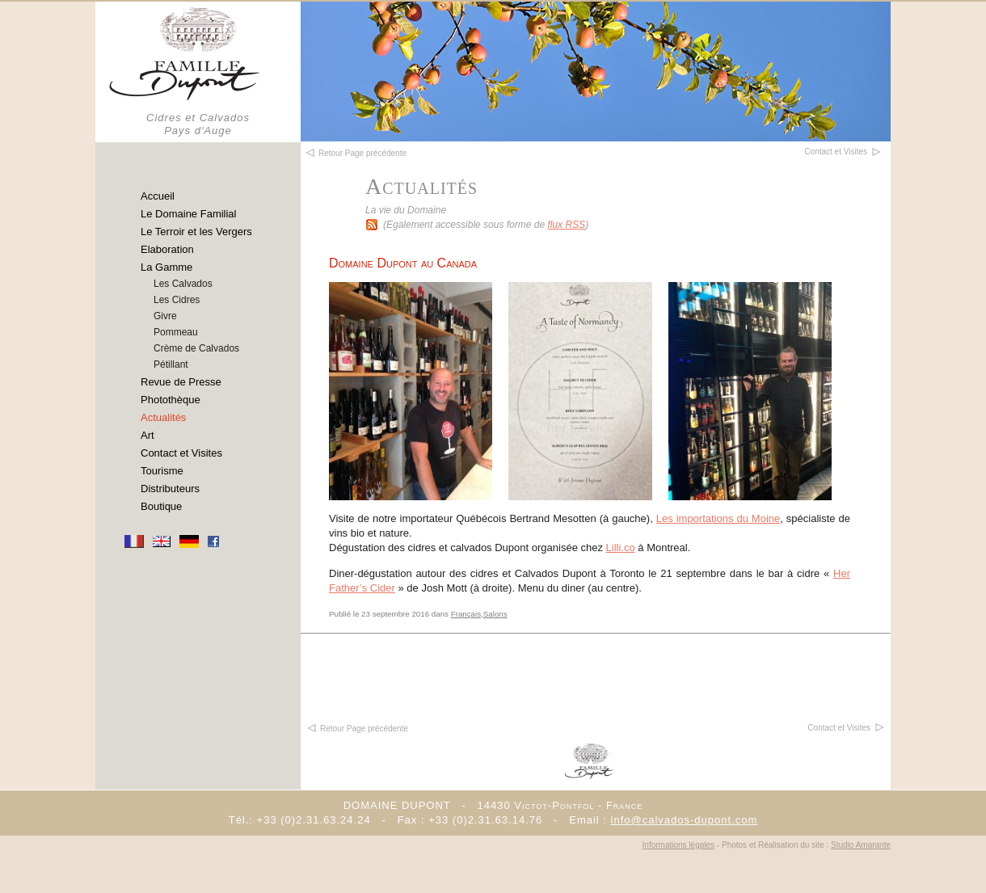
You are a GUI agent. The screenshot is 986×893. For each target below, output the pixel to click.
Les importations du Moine (718, 518)
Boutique (161, 506)
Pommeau (176, 332)
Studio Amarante (861, 844)
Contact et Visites (181, 453)
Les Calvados (183, 283)
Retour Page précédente (356, 728)
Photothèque (170, 400)
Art (147, 435)
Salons (495, 613)
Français (466, 613)
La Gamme (166, 267)
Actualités (163, 417)
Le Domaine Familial (189, 214)
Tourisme (162, 471)
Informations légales (679, 844)
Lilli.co (620, 547)
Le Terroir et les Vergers (196, 231)
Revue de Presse (181, 382)
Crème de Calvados (196, 348)
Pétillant (171, 364)
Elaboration (167, 249)
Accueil (158, 196)
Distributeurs (170, 488)
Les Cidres (177, 299)
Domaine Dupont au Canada (403, 263)
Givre (165, 316)
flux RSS (566, 224)
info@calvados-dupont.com (684, 820)
